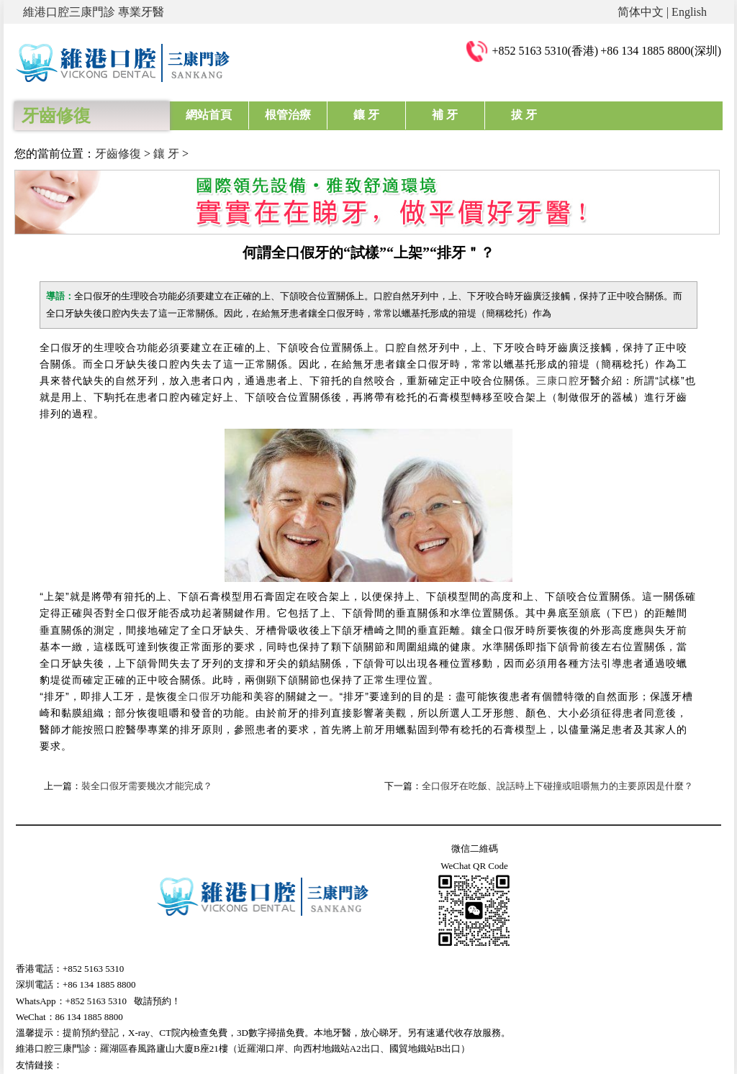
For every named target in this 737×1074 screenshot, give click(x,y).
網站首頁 (209, 115)
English (689, 12)
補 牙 (445, 115)
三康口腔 (557, 380)
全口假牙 (199, 696)
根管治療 (288, 115)
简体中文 (641, 12)
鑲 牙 (366, 115)
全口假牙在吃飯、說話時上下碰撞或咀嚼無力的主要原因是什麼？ (557, 786)
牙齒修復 (118, 153)
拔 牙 (524, 115)
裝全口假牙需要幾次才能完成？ (146, 786)
